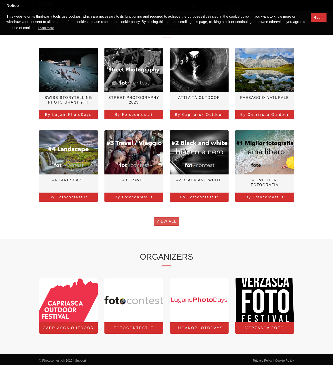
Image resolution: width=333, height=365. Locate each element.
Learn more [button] (46, 28)
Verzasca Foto (264, 328)
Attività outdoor (199, 98)
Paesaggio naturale (264, 98)
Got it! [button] (318, 17)
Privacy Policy (262, 360)
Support (80, 360)
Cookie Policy (284, 360)
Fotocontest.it (134, 328)
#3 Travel (134, 180)
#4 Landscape (68, 180)
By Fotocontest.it (134, 115)
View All (166, 221)
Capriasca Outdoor (68, 328)
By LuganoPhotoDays (68, 115)
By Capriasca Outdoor (199, 115)
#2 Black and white (199, 180)
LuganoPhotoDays (199, 328)
